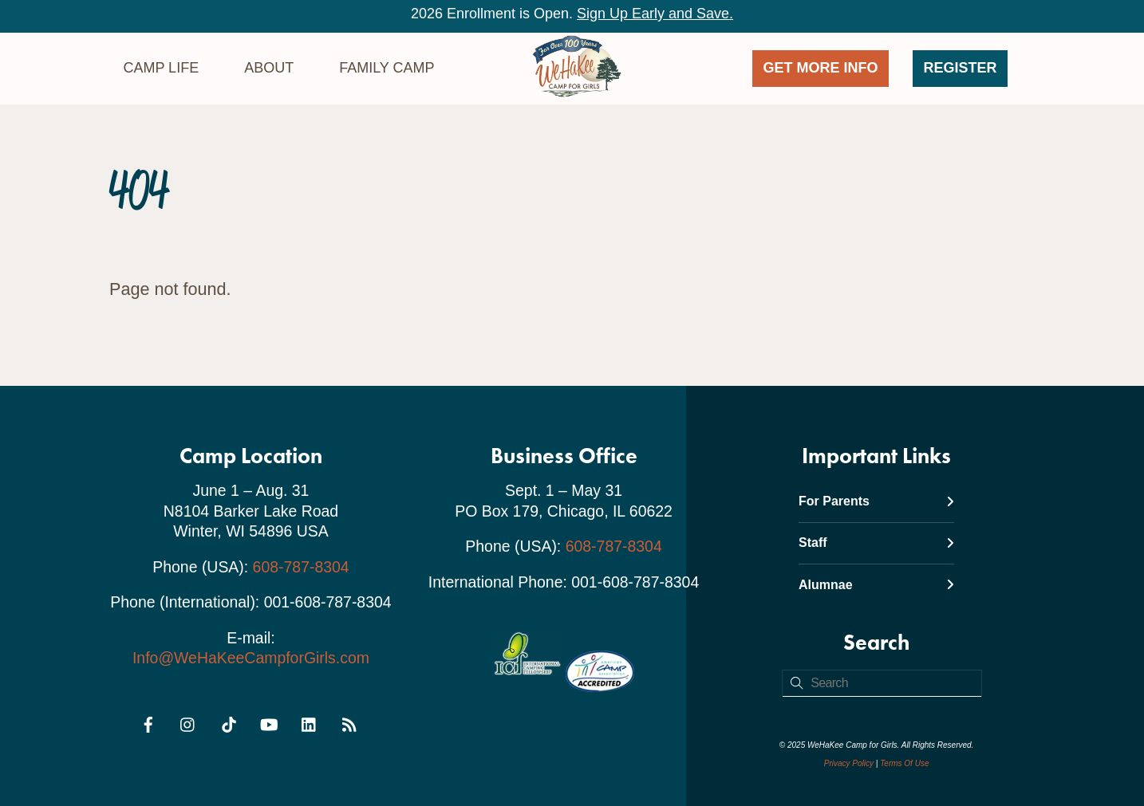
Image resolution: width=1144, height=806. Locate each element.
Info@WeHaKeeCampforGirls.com (250, 657)
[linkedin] (309, 721)
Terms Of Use (904, 763)
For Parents (876, 501)
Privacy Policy (849, 763)
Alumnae (876, 585)
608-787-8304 (301, 567)
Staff (876, 542)
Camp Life (161, 68)
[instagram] (188, 721)
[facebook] (148, 721)
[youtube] (269, 721)
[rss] (349, 721)
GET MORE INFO (820, 68)
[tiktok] (229, 721)
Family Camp (386, 68)
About (269, 68)
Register (960, 68)
